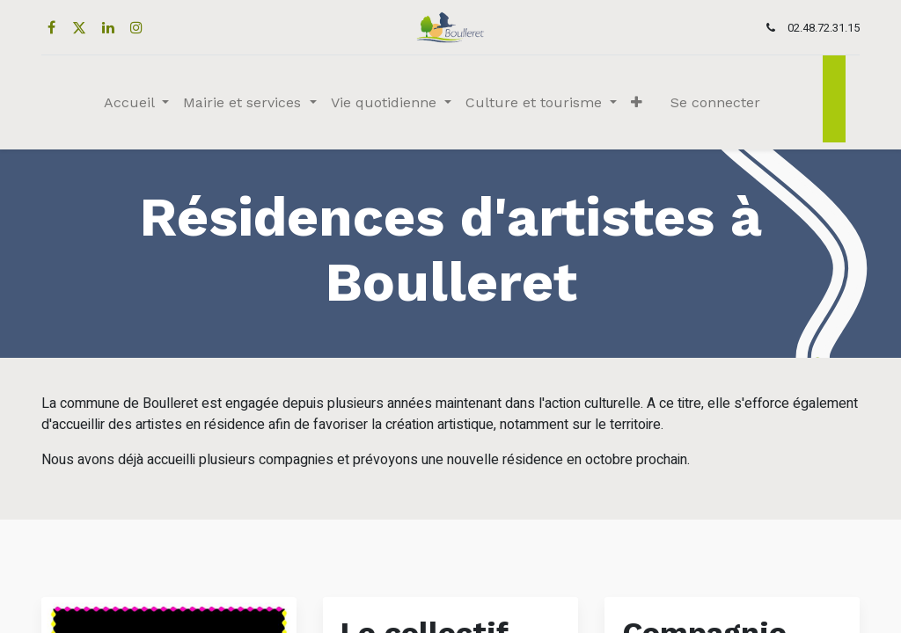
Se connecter (715, 102)
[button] (636, 102)
